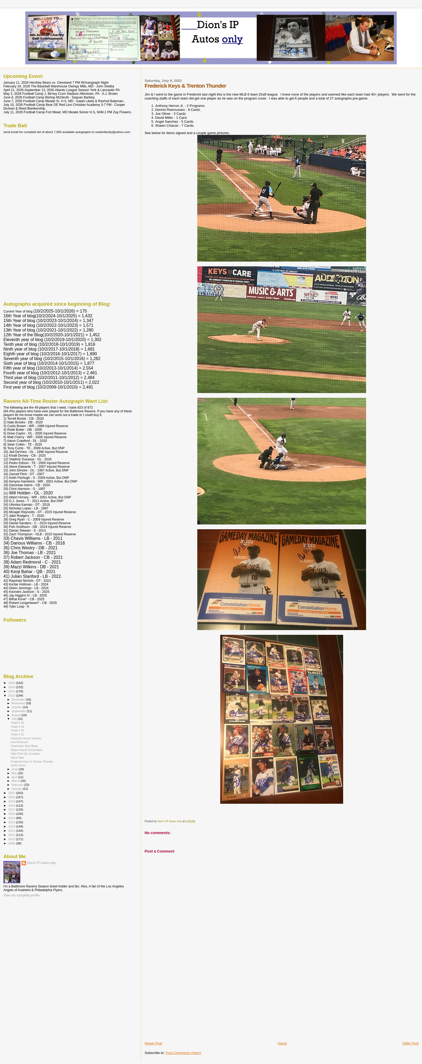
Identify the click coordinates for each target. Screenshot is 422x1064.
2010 (12, 839)
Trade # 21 (17, 734)
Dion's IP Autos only (41, 863)
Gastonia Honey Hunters (26, 738)
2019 (12, 801)
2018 (12, 805)
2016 (12, 813)
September (19, 711)
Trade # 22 (17, 730)
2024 (12, 687)
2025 (12, 682)
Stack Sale (17, 757)
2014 (12, 822)
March (16, 780)
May (15, 773)
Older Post (410, 1043)
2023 (12, 691)
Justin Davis (18, 765)
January (17, 788)
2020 (12, 797)
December (19, 699)
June (15, 769)
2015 (12, 818)
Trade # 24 (17, 722)
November (19, 703)
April (15, 777)
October (17, 707)
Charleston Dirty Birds (24, 746)
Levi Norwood (19, 742)
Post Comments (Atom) (183, 1053)
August (17, 715)
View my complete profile (21, 895)
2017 (12, 809)
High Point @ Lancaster (25, 753)
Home (282, 1043)
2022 (12, 695)
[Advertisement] (184, 1004)
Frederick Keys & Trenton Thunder (32, 761)
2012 (12, 830)
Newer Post (153, 1043)
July (15, 718)
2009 (12, 843)
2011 (12, 834)
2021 (12, 793)
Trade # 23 (17, 726)
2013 (12, 826)
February (18, 784)
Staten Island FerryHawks (26, 749)
